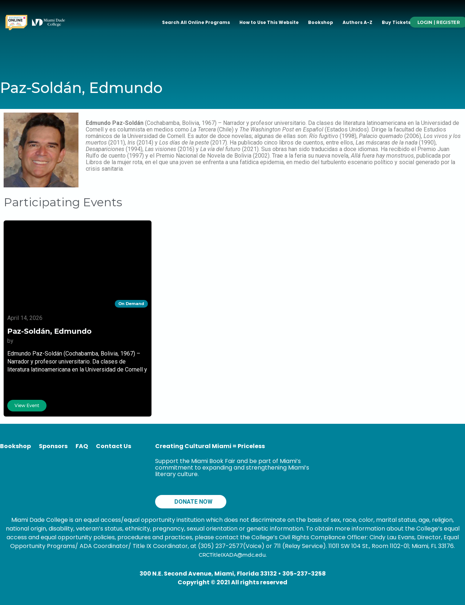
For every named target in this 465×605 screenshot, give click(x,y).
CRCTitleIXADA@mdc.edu (232, 555)
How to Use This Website (269, 22)
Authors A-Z (357, 22)
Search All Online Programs (196, 22)
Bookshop (320, 22)
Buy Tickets (396, 22)
